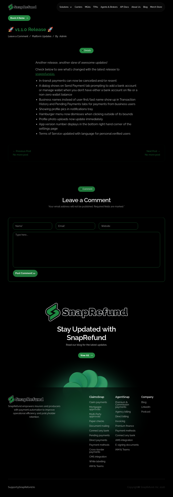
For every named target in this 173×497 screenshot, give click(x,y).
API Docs (124, 7)
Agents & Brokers (109, 7)
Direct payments (98, 440)
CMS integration (98, 456)
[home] (22, 7)
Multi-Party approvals (95, 415)
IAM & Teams (96, 466)
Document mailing (99, 425)
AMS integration (124, 440)
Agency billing (123, 411)
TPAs (95, 7)
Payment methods (99, 444)
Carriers (78, 7)
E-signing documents (127, 444)
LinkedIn (145, 407)
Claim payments (98, 402)
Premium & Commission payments (122, 404)
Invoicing (120, 421)
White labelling (97, 461)
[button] (66, 7)
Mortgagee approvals (95, 408)
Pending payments (99, 435)
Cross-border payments (96, 450)
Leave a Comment (18, 36)
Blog (145, 7)
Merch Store (156, 7)
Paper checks (96, 421)
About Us (136, 7)
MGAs (88, 7)
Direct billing (122, 416)
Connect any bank (99, 430)
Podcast (145, 411)
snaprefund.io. (45, 74)
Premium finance (124, 425)
